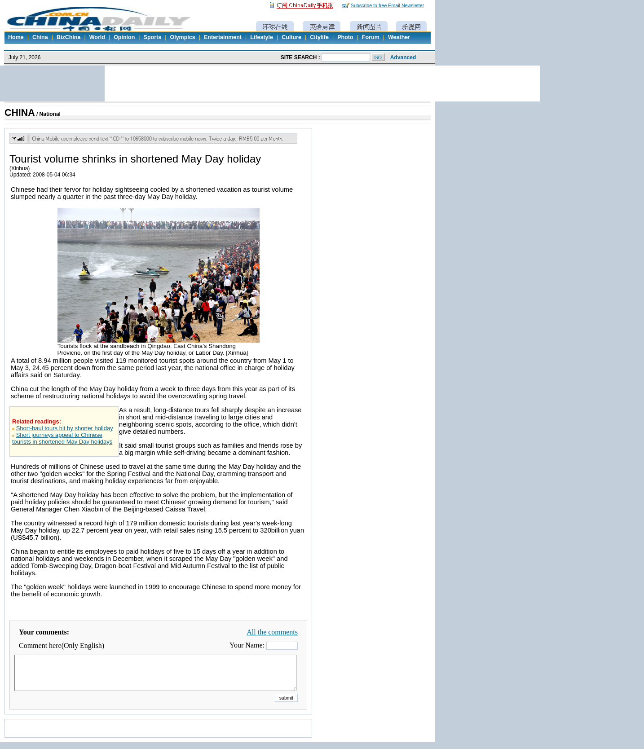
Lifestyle (261, 37)
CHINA (19, 112)
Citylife (319, 37)
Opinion (124, 37)
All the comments (272, 632)
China (40, 37)
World (97, 37)
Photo (345, 37)
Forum (370, 37)
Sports (153, 37)
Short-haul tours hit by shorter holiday (64, 428)
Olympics (182, 37)
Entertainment (223, 37)
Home (16, 37)
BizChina (68, 37)
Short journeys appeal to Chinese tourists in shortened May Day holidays (62, 438)
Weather (399, 37)
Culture (291, 37)
